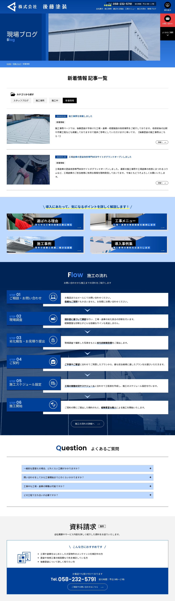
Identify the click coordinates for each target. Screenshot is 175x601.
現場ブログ (151, 8)
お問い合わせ (167, 20)
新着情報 (69, 100)
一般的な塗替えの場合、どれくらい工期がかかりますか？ (52, 468)
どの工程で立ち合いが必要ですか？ (41, 495)
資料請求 (167, 6)
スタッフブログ (21, 100)
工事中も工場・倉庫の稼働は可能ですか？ (44, 486)
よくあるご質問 (167, 33)
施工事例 (108, 8)
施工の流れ (141, 8)
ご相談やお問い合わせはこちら (85, 586)
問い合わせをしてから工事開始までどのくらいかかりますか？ (54, 477)
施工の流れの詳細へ (84, 423)
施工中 (55, 100)
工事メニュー (130, 8)
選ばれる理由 (118, 8)
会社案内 (99, 8)
